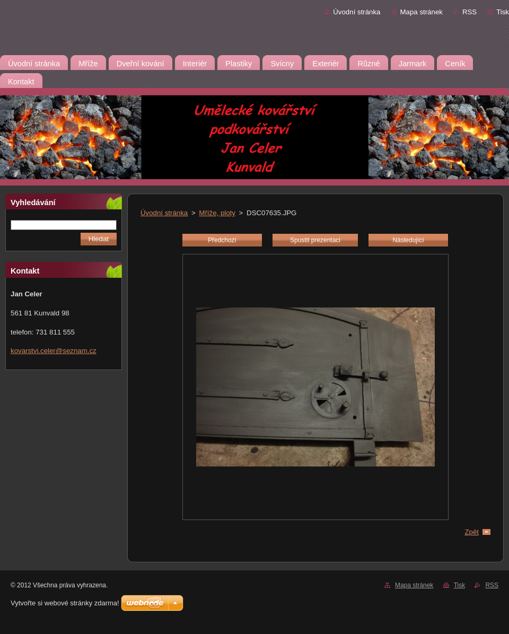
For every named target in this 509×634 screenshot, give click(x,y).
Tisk (502, 12)
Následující (408, 240)
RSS (469, 12)
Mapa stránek (421, 12)
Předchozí (222, 240)
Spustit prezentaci (315, 240)
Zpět (471, 532)
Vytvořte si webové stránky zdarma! (65, 603)
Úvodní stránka (356, 12)
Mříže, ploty (217, 213)
